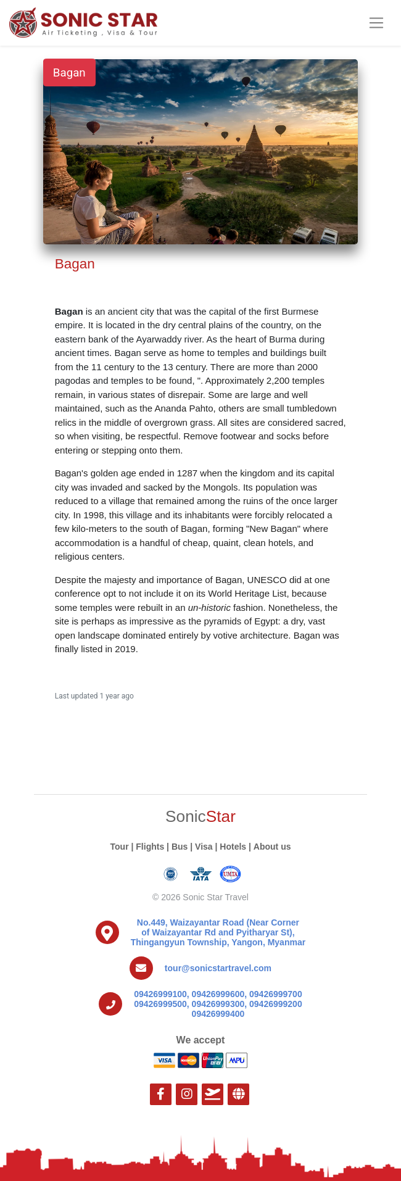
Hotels (233, 847)
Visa (204, 847)
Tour (119, 847)
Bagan (69, 73)
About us (272, 847)
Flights (150, 847)
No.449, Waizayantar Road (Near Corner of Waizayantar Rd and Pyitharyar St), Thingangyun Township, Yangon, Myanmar (218, 932)
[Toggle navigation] (376, 23)
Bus (180, 847)
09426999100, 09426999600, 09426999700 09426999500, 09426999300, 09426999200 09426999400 (218, 1004)
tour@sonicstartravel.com (218, 968)
